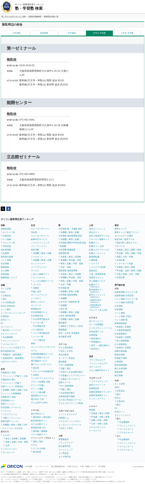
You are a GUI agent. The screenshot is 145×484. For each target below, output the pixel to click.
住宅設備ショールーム (11, 407)
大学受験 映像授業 (66, 250)
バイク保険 (6, 239)
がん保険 (5, 270)
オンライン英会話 (66, 358)
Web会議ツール (96, 331)
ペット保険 (6, 260)
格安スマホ (131, 242)
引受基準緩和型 (124, 330)
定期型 (128, 327)
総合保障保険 (121, 365)
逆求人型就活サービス (99, 236)
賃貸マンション (8, 404)
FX (2, 323)
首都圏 (6, 390)
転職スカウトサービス (99, 250)
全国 (105, 423)
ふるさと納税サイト (40, 274)
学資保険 (5, 274)
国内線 (36, 431)
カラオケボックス (97, 427)
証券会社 (7, 295)
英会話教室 (63, 354)
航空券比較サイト (39, 420)
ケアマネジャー (78, 375)
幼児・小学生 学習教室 (69, 333)
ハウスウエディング (98, 381)
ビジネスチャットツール (100, 328)
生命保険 (5, 263)
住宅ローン (6, 320)
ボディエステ (95, 367)
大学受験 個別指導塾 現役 (70, 236)
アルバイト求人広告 (98, 310)
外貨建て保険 (121, 358)
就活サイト (94, 232)
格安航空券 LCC (38, 427)
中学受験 (72, 33)
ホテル (34, 445)
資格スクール (64, 382)
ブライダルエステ (97, 360)
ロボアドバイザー (9, 361)
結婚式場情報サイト (98, 395)
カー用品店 (63, 453)
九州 (25, 390)
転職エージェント (97, 253)
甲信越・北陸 (75, 260)
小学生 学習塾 (127, 33)
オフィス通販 (37, 389)
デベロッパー (9, 452)
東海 (13, 390)
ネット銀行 (6, 309)
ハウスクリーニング (40, 242)
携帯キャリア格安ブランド (127, 232)
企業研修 (93, 335)
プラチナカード (126, 432)
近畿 (19, 390)
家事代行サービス (39, 239)
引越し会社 (36, 291)
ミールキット (37, 257)
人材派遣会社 (95, 306)
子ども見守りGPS (39, 402)
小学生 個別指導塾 (66, 316)
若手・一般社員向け (100, 345)
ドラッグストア (65, 442)
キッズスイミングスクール (69, 425)
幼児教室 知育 (64, 336)
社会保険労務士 (76, 372)
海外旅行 (47, 417)
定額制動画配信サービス (42, 354)
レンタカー (36, 298)
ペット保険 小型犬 (123, 316)
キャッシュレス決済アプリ (13, 347)
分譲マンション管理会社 (12, 386)
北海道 (63, 257)
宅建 (62, 368)
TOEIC (63, 372)
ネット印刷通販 (96, 324)
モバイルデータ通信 (124, 236)
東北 (7, 438)
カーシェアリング (39, 295)
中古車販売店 (37, 316)
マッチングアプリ (97, 399)
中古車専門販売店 (41, 319)
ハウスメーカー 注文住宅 (11, 428)
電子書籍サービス (39, 361)
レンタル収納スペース (43, 281)
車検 (33, 343)
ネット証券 (6, 288)
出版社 (36, 375)
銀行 (5, 299)
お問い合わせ (72, 466)
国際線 (44, 431)
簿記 (69, 368)
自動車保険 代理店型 (124, 295)
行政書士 (64, 375)
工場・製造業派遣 (97, 274)
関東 (107, 413)
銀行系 (6, 330)
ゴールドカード (10, 344)
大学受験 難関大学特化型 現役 (72, 242)
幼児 (62, 351)
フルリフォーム (10, 414)
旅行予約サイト (38, 414)
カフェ (34, 350)
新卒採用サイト (96, 291)
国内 (35, 441)
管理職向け (96, 342)
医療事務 (69, 365)
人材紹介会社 (95, 301)
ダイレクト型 (9, 232)
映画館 (92, 410)
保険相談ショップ (9, 277)
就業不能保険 (121, 351)
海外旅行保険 (7, 257)
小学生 (80, 326)
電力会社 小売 (37, 399)
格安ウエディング (97, 385)
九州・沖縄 (65, 267)
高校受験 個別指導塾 (67, 270)
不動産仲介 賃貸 (8, 397)
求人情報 (101, 466)
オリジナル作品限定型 (43, 371)
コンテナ (37, 284)
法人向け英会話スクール (69, 400)
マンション (8, 376)
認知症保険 (120, 354)
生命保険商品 (121, 334)
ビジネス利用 (39, 448)
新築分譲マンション (10, 421)
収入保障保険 (123, 341)
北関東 (15, 438)
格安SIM (120, 242)
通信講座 (62, 361)
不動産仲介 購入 (8, 379)
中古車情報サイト (39, 312)
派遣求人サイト (96, 277)
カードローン (7, 327)
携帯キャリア (121, 229)
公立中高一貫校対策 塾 (69, 302)
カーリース (36, 305)
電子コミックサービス (41, 364)
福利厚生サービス (39, 395)
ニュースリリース (42, 466)
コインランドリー (39, 246)
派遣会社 (93, 270)
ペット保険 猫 (121, 320)
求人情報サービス (97, 281)
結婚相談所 (94, 388)
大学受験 (16, 33)
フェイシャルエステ (98, 363)
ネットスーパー (38, 263)
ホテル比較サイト (39, 424)
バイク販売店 (37, 329)
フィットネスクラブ (67, 414)
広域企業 (121, 260)
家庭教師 (62, 329)
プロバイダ (120, 246)
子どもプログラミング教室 (70, 403)
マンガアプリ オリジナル (42, 378)
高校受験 (44, 33)
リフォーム (6, 411)
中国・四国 (23, 442)
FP (61, 365)
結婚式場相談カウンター (100, 392)
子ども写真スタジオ (40, 357)
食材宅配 (35, 250)
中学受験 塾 (63, 288)
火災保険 (5, 253)
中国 (139, 253)
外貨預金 (5, 316)
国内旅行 (37, 417)
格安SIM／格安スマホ (125, 239)
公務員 (63, 379)
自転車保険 (6, 250)
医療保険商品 (121, 323)
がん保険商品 (121, 344)
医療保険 (5, 267)
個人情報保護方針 (58, 466)
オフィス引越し (38, 385)
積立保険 (119, 375)
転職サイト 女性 (96, 246)
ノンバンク (16, 330)
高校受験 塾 (63, 253)
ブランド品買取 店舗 (40, 382)
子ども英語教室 (65, 347)
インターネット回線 (124, 263)
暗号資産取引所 (8, 351)
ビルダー (7, 435)
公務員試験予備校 (66, 396)
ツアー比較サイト (39, 434)
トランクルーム (38, 277)
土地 (25, 376)
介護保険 (119, 361)
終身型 (120, 327)
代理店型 (7, 236)
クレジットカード (9, 334)
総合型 (36, 368)
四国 (119, 257)
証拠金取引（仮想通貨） (14, 358)
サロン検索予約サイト (99, 370)
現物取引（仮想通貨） (13, 354)
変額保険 (119, 372)
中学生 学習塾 (99, 33)
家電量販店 (63, 439)
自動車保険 (6, 229)
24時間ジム (63, 418)
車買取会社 (36, 309)
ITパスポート (75, 379)
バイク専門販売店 (41, 333)
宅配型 (36, 288)
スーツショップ (65, 449)
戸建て (18, 376)
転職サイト (94, 242)
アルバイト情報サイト (99, 239)
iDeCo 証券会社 (8, 306)
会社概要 (28, 466)
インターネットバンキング (13, 313)
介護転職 (93, 260)
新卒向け (95, 349)
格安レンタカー (38, 302)
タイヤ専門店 (64, 457)
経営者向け (96, 338)
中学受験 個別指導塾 (67, 295)
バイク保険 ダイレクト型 (126, 299)
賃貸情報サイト (8, 400)
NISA (3, 292)
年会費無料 (8, 337)
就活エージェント (97, 229)
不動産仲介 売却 (8, 372)
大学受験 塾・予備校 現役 (70, 229)
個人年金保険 (121, 368)
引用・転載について (88, 466)
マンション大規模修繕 (11, 393)
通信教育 (62, 323)
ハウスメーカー (10, 449)
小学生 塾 (62, 309)
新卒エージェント (97, 296)
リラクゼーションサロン (69, 421)
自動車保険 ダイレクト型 (126, 292)
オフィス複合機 (38, 392)
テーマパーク (95, 431)
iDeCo (117, 398)
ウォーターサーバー (40, 229)
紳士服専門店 (64, 446)
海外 (41, 441)
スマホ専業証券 (8, 302)
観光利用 (37, 452)
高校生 (63, 326)
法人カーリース (96, 321)
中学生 (72, 326)
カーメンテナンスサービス (43, 347)
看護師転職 (94, 257)
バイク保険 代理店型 (124, 302)
